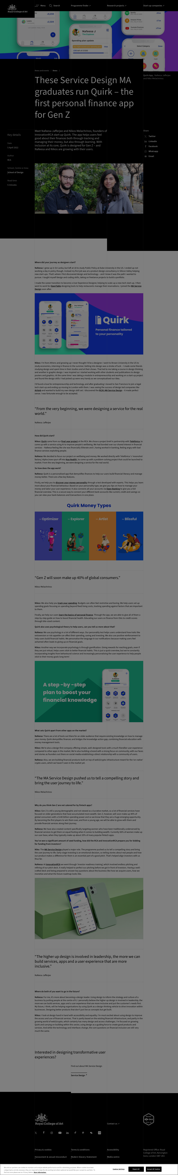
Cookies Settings (119, 1169)
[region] (89, 1169)
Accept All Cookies (153, 1169)
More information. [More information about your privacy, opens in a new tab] (40, 1172)
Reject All (136, 1169)
